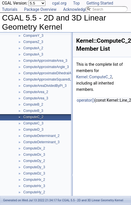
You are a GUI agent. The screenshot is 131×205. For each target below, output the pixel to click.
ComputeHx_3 (34, 186)
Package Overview (40, 9)
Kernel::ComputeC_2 (94, 77)
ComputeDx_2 (34, 148)
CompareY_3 (33, 36)
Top (76, 3)
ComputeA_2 (33, 48)
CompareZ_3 (33, 42)
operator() (85, 100)
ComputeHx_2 (34, 180)
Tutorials (9, 9)
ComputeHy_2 (34, 192)
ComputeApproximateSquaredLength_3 (53, 79)
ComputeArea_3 (35, 98)
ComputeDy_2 (34, 161)
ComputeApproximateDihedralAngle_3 (52, 73)
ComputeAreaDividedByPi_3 (44, 86)
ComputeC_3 (33, 123)
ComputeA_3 (33, 54)
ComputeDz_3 (34, 173)
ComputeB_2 (33, 104)
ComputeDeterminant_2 (41, 136)
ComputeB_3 (33, 111)
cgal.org (59, 3)
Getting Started (99, 3)
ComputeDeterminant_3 (41, 142)
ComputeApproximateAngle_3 (46, 67)
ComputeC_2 (33, 117)
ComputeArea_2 (35, 92)
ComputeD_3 (33, 130)
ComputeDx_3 (34, 155)
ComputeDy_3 (34, 167)
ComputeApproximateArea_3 (45, 61)
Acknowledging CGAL (82, 9)
